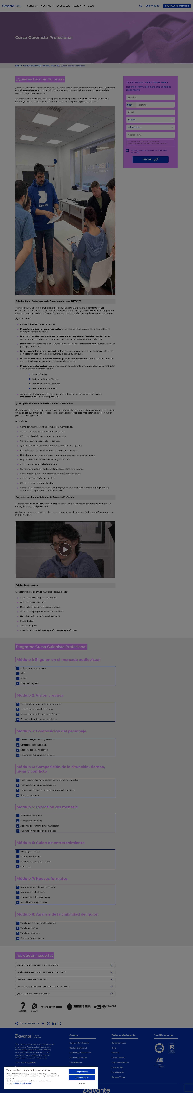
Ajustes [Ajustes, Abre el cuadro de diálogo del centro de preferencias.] (82, 1083)
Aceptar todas (82, 1072)
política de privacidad (22, 1083)
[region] (51, 1077)
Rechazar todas (82, 1078)
